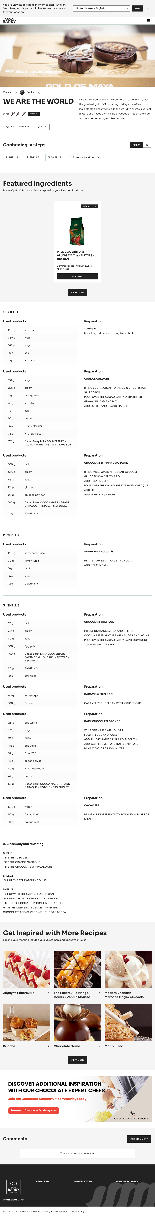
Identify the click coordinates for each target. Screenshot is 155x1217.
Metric (136, 145)
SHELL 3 (56, 157)
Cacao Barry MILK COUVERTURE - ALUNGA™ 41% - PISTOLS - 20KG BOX (48, 443)
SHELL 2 (35, 157)
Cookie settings (77, 1211)
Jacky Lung (34, 92)
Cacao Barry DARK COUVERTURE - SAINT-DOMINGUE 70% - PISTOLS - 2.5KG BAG (47, 657)
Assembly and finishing (87, 157)
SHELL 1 (13, 157)
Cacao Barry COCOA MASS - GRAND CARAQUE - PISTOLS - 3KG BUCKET (47, 504)
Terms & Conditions (30, 1211)
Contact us (41, 1181)
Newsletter (83, 1181)
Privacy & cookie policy (54, 1211)
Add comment (139, 1139)
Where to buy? (127, 1181)
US (146, 145)
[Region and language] (101, 8)
